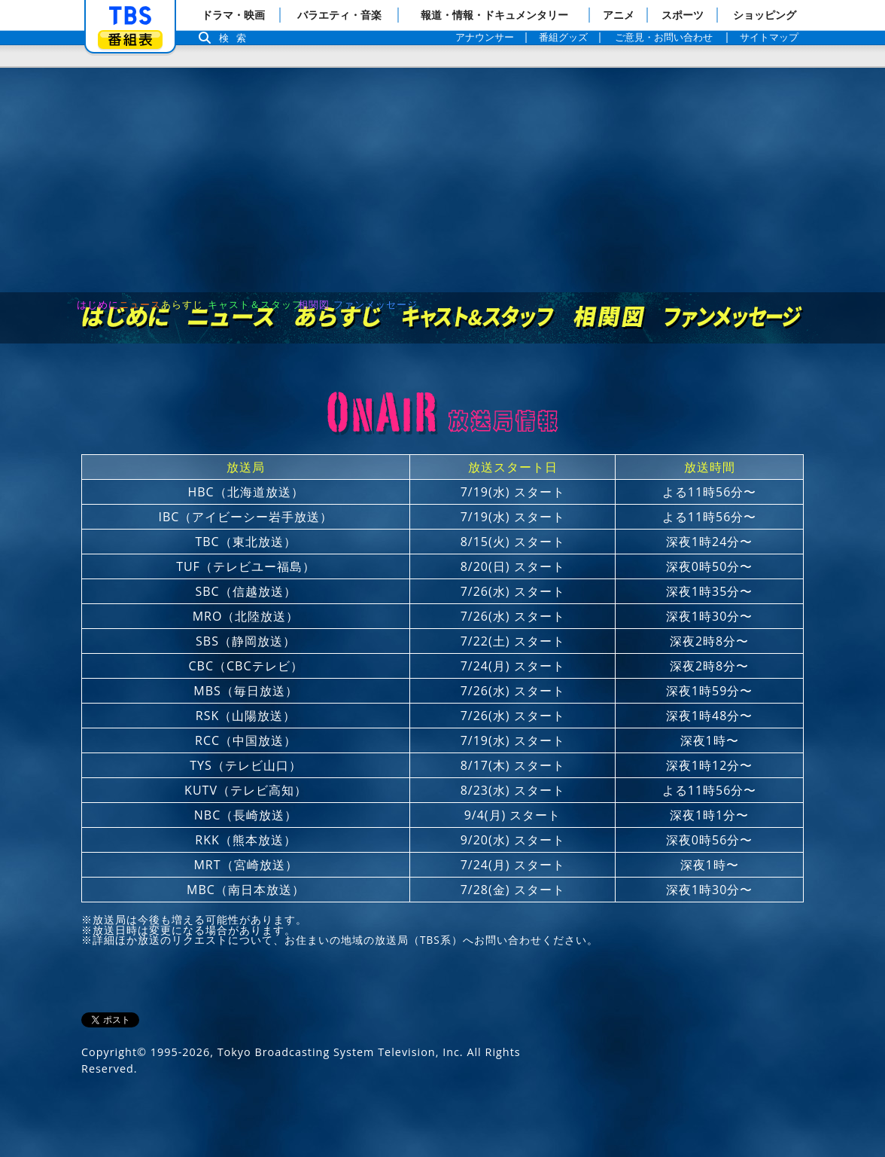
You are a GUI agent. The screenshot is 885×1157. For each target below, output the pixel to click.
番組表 (130, 39)
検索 (236, 38)
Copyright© (114, 1012)
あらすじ (338, 278)
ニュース (232, 278)
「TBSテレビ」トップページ (130, 16)
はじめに (126, 278)
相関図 (609, 278)
